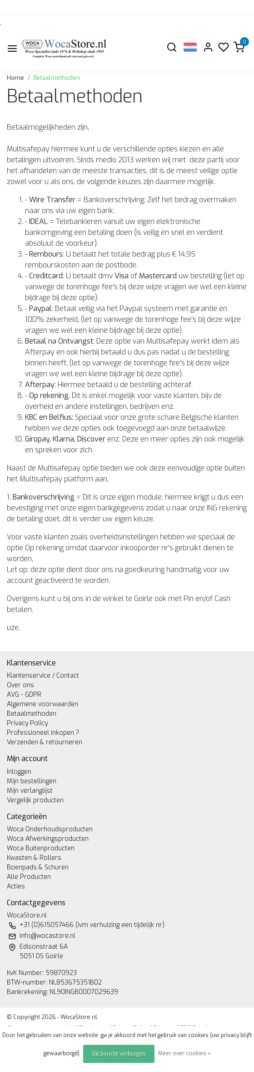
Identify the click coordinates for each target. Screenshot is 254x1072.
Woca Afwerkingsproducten (48, 838)
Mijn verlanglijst (30, 790)
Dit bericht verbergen (118, 1053)
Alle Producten (29, 877)
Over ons (20, 685)
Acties (16, 886)
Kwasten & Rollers (34, 858)
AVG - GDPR (24, 694)
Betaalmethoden (57, 78)
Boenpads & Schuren (38, 867)
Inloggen (19, 771)
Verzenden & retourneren (44, 742)
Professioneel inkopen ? (43, 732)
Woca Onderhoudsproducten (50, 829)
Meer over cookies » (184, 1053)
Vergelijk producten (35, 800)
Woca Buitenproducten (41, 848)
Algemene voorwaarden (42, 704)
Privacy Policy (27, 723)
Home (15, 78)
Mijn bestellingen (31, 781)
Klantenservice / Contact (43, 675)
